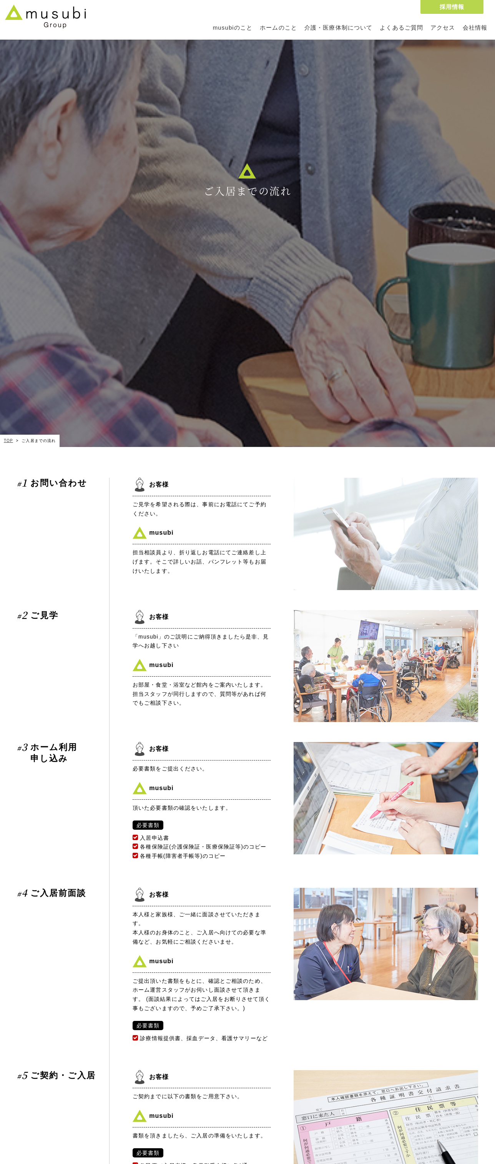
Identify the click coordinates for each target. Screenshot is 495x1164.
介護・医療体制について (338, 27)
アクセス (442, 27)
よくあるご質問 (401, 27)
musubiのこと (232, 27)
